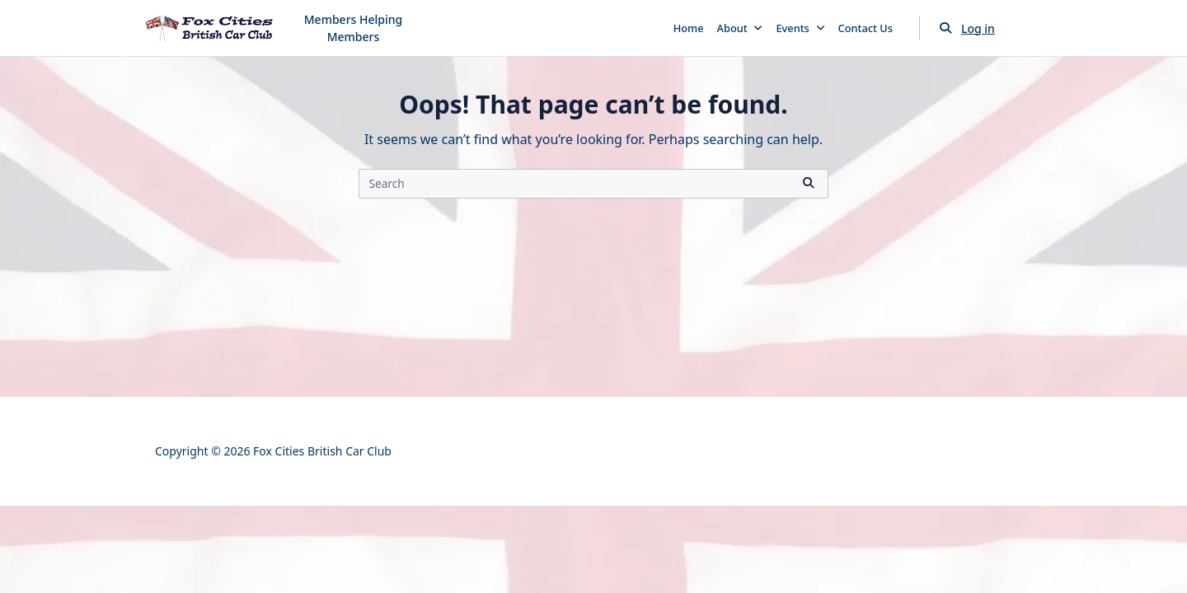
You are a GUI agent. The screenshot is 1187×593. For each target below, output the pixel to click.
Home (688, 28)
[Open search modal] (945, 28)
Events (800, 28)
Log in (978, 28)
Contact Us (865, 28)
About (740, 28)
